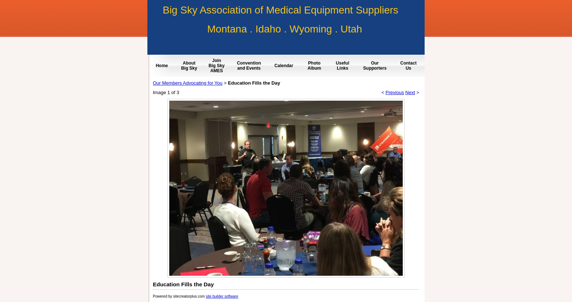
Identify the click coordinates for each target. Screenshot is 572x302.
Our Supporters (375, 66)
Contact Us (408, 66)
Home (162, 65)
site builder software (222, 296)
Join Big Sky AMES (217, 65)
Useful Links (342, 66)
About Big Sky (189, 66)
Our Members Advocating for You (188, 83)
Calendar (283, 65)
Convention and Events (249, 66)
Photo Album (314, 66)
